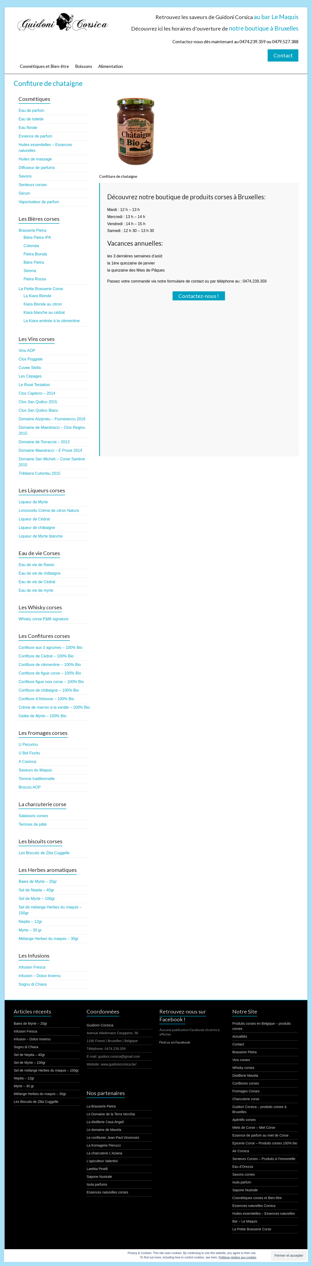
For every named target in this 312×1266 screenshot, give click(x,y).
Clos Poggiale (31, 359)
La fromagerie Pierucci (104, 1145)
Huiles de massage (35, 159)
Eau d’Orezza (242, 1167)
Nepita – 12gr (30, 921)
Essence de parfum (35, 136)
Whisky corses (243, 1068)
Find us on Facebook (174, 1042)
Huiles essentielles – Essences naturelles (263, 1213)
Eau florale (28, 128)
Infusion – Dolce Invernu (40, 976)
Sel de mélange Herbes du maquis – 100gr (46, 1070)
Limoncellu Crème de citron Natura (49, 510)
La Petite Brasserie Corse (41, 289)
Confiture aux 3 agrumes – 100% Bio (50, 647)
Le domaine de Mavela (104, 1130)
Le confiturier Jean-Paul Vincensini (113, 1137)
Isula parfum (241, 1182)
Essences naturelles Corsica (253, 1206)
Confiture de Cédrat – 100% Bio (46, 656)
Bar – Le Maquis (244, 1221)
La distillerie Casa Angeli (105, 1122)
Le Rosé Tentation (34, 385)
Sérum (24, 193)
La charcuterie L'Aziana (104, 1153)
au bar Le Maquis (276, 16)
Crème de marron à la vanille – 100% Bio (54, 707)
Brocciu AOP (30, 787)
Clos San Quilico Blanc (38, 410)
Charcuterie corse (245, 1099)
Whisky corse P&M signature (43, 619)
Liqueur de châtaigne (37, 528)
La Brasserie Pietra (101, 1106)
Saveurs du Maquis (35, 770)
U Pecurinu (28, 744)
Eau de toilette (31, 119)
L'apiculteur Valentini (102, 1161)
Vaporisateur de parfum (39, 202)
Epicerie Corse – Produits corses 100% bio (264, 1143)
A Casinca (27, 762)
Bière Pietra (33, 262)
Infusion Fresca (32, 967)
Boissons (83, 66)
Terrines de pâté (33, 824)
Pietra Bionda (35, 254)
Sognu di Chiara (33, 984)
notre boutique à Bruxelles (263, 28)
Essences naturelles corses (107, 1192)
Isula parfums (97, 1184)
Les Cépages (30, 376)
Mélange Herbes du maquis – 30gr (48, 939)
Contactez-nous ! (198, 296)
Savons (25, 176)
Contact (283, 55)
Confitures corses (245, 1083)
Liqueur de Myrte (33, 502)
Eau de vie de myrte (36, 590)
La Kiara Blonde (37, 296)
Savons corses (243, 1174)
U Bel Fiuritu (29, 753)
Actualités (239, 1036)
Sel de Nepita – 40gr (36, 890)
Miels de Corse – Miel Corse (253, 1127)
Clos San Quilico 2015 (38, 402)
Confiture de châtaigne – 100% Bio (49, 690)
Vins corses (241, 1060)
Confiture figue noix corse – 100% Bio (51, 682)
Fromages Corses (245, 1091)
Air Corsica (240, 1151)
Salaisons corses (33, 816)
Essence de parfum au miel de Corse (260, 1135)
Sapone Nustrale (99, 1177)
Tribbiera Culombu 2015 (39, 473)
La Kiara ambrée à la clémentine (51, 321)
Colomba (31, 246)
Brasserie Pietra (32, 230)
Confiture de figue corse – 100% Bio (50, 673)
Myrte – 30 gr (30, 930)
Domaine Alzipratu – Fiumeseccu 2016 (52, 419)
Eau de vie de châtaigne (39, 573)
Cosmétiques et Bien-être (44, 66)
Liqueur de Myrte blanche (41, 536)
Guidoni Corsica (100, 1025)
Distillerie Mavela (245, 1075)
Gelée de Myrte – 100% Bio (42, 716)
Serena (29, 271)
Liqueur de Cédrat (34, 519)
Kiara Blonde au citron (42, 304)
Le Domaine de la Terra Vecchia (111, 1114)
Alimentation (110, 66)
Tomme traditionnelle (37, 779)
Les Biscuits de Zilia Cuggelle (44, 853)
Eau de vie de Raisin (36, 565)
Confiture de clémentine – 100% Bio (50, 665)
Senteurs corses (33, 185)
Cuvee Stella (30, 368)
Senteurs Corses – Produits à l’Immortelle (263, 1159)
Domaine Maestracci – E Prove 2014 (50, 450)
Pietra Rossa (34, 279)
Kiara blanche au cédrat (44, 312)
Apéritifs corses (244, 1120)
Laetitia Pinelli (97, 1169)
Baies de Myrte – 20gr (38, 881)
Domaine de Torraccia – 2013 (44, 442)
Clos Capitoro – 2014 (37, 393)
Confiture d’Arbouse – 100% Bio (46, 699)
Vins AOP (27, 350)
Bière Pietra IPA (37, 237)
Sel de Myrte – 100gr (37, 899)
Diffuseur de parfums (37, 168)
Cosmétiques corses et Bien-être (257, 1198)
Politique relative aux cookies (237, 1257)
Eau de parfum (31, 110)
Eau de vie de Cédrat (37, 582)
